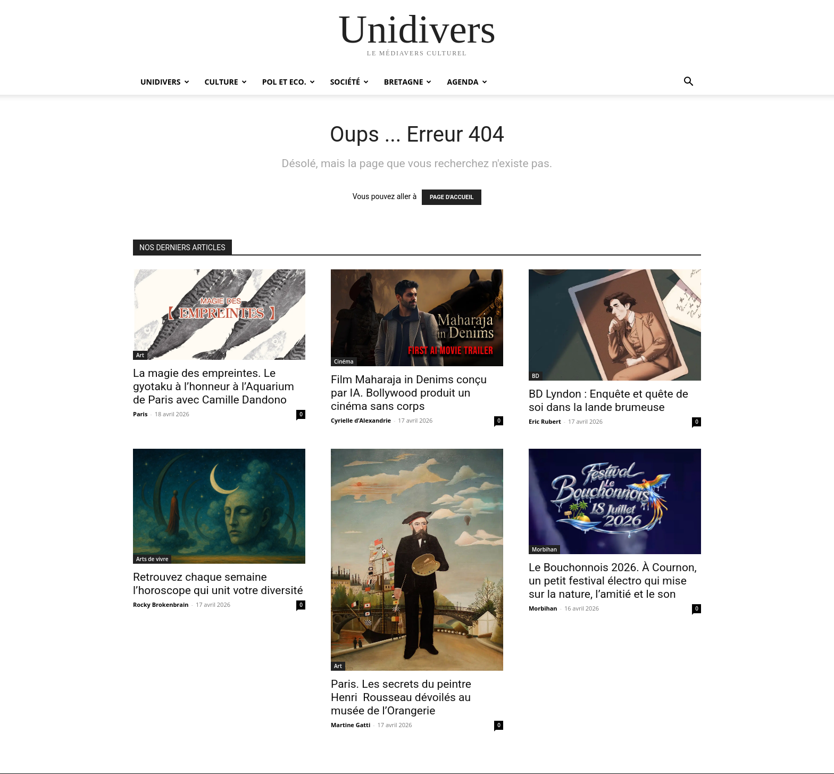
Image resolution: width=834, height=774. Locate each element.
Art (140, 355)
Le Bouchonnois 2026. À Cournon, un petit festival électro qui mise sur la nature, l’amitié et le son (613, 580)
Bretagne (408, 82)
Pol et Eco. (288, 82)
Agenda (467, 82)
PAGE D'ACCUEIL (452, 197)
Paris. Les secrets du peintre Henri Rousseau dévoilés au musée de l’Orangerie (401, 697)
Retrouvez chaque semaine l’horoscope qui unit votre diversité (218, 584)
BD (535, 376)
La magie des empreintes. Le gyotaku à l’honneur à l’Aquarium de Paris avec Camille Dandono (213, 386)
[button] (688, 83)
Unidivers (164, 82)
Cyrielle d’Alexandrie (361, 420)
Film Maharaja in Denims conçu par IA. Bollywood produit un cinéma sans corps (409, 393)
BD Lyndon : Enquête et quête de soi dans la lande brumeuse (608, 401)
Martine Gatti (350, 725)
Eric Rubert (545, 421)
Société (349, 82)
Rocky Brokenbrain (161, 604)
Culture (226, 82)
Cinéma (344, 361)
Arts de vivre (152, 559)
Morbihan (544, 549)
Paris (140, 414)
